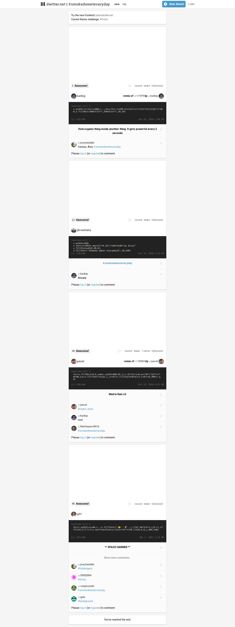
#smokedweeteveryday (89, 4)
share (147, 85)
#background (85, 601)
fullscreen (157, 85)
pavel (80, 361)
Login (191, 4)
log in (83, 153)
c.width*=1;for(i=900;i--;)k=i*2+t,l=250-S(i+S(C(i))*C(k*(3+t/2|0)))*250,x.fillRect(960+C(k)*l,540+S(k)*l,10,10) (117, 113)
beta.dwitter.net (104, 15)
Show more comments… (117, 557)
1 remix (145, 351)
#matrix (82, 409)
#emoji (82, 579)
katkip (81, 96)
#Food (104, 19)
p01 (79, 514)
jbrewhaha (84, 230)
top (124, 4)
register (95, 153)
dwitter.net (55, 4)
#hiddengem (85, 568)
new (116, 4)
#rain (90, 409)
